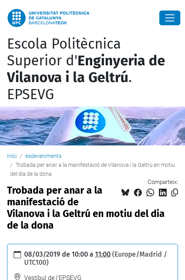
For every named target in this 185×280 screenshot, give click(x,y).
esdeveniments (43, 156)
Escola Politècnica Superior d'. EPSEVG (86, 69)
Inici (12, 156)
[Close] (169, 17)
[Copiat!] (174, 192)
